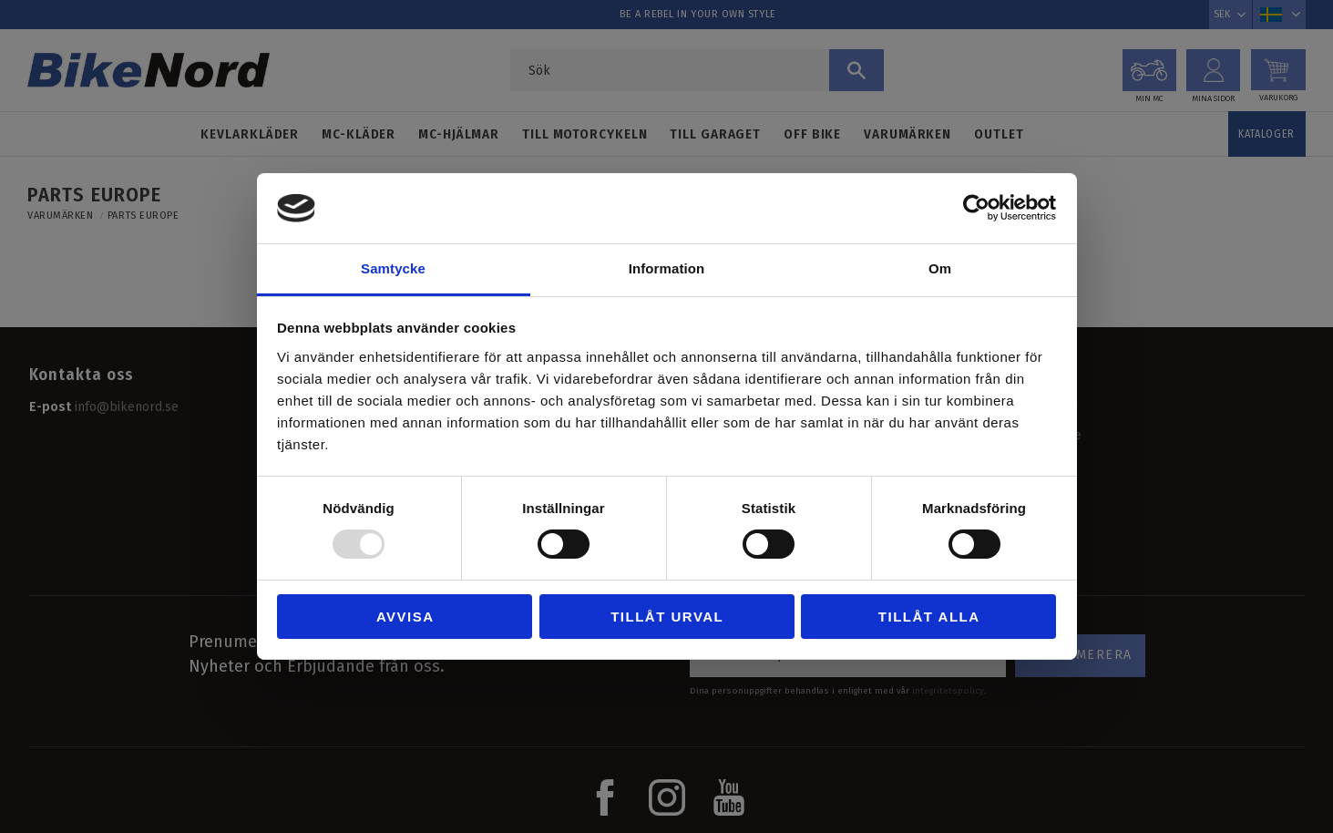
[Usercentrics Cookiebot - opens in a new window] (976, 207)
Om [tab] (939, 268)
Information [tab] (667, 268)
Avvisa (405, 616)
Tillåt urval (666, 616)
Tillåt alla (929, 616)
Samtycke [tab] (393, 268)
